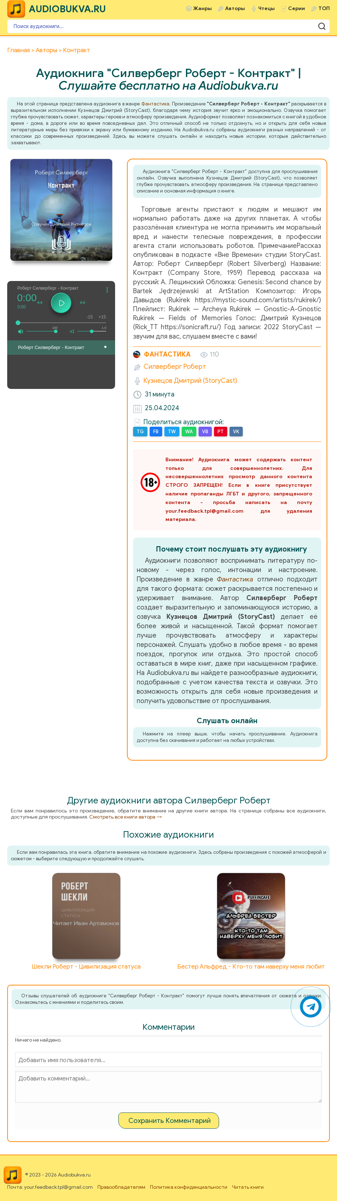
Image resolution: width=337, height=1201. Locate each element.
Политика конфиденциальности (188, 1187)
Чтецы (266, 8)
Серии (296, 8)
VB (205, 432)
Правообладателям (121, 1187)
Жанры (202, 8)
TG (140, 432)
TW (172, 432)
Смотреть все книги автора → (125, 817)
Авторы (235, 8)
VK (236, 432)
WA (189, 432)
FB (156, 432)
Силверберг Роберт (175, 367)
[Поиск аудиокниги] (168, 26)
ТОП (324, 8)
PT (221, 432)
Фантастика (155, 104)
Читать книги (248, 1187)
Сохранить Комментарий (169, 1120)
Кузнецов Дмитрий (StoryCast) (190, 381)
